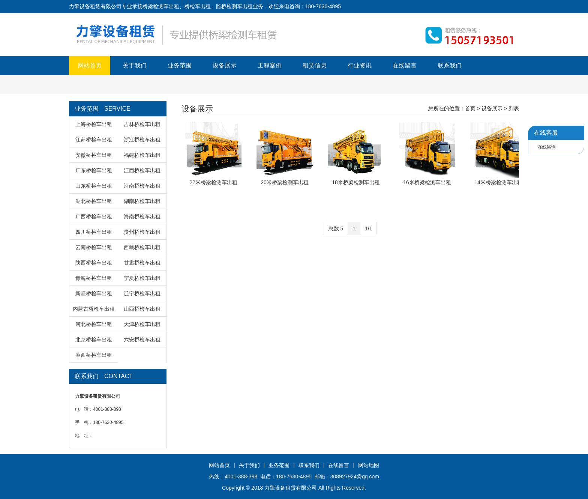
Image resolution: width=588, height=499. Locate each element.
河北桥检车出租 (93, 324)
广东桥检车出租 (93, 170)
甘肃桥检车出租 (142, 263)
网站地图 (368, 465)
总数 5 (336, 228)
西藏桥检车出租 (142, 247)
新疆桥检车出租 (93, 293)
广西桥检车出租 (93, 216)
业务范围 (180, 65)
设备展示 (225, 65)
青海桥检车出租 (93, 278)
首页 (470, 108)
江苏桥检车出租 (93, 140)
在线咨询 (547, 147)
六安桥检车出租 (142, 340)
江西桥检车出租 (142, 170)
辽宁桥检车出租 (142, 293)
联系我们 (450, 65)
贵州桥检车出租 (142, 232)
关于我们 (135, 65)
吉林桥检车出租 (142, 124)
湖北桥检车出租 (93, 201)
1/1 (368, 228)
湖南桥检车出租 (142, 201)
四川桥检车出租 (93, 232)
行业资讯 (360, 65)
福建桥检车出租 (142, 155)
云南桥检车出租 (93, 247)
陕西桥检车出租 (93, 263)
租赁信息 (315, 65)
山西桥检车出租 (142, 309)
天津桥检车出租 (142, 324)
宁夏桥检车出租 (142, 278)
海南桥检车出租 (142, 216)
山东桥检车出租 (93, 186)
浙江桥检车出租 (142, 140)
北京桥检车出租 (93, 340)
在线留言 (405, 65)
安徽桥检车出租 (93, 155)
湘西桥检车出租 (93, 355)
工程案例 (270, 65)
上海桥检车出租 (93, 124)
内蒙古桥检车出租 (94, 309)
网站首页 (90, 65)
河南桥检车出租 (142, 186)
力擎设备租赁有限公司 (290, 488)
